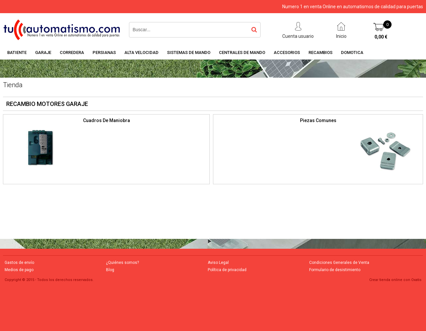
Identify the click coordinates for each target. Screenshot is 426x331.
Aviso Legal (218, 262)
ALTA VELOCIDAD (141, 52)
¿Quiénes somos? (122, 262)
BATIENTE (17, 52)
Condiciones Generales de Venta (339, 262)
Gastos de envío (19, 262)
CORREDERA (72, 52)
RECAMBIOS (320, 52)
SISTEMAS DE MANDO (188, 52)
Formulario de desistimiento (334, 269)
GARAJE (43, 52)
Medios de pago (19, 269)
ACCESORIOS (287, 52)
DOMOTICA (352, 52)
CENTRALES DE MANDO (242, 52)
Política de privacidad (227, 269)
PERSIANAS (104, 52)
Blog (110, 269)
